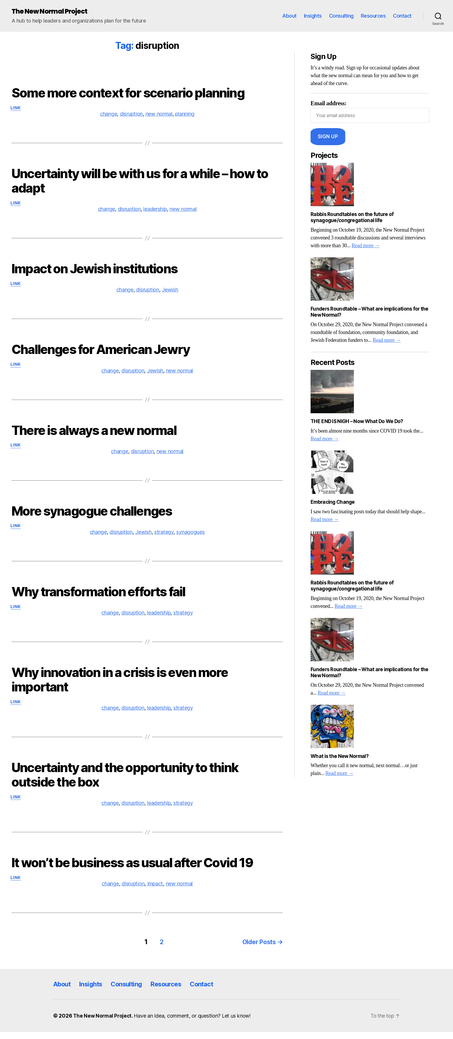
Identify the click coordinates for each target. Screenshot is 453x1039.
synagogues (190, 537)
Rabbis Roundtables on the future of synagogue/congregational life (352, 218)
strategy (164, 537)
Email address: (370, 111)
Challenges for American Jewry (101, 352)
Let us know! (239, 1023)
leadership (155, 211)
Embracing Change (333, 502)
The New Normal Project (52, 11)
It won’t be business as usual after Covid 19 (132, 870)
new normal (159, 115)
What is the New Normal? (339, 756)
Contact (402, 16)
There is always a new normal (94, 434)
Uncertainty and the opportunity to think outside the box (125, 782)
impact (155, 892)
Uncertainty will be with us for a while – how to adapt (140, 182)
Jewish (170, 292)
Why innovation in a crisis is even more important (120, 686)
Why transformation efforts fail (98, 597)
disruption (131, 115)
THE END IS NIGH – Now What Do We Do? (357, 422)
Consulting (341, 16)
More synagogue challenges (92, 515)
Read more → (366, 246)
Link (17, 109)
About (289, 16)
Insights (313, 16)
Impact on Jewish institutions (94, 270)
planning (184, 115)
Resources (373, 16)
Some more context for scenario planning (128, 93)
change (108, 115)
